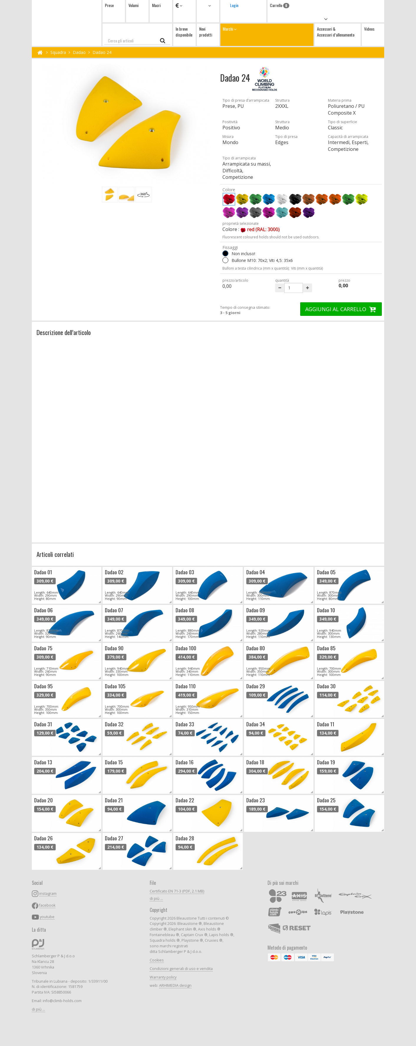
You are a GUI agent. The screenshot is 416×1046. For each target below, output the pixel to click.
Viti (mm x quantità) (307, 268)
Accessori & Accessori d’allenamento (335, 32)
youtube (47, 916)
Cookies (157, 960)
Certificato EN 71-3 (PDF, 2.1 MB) (177, 891)
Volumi (133, 5)
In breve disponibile (184, 32)
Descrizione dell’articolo (64, 332)
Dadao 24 (102, 52)
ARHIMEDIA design (175, 985)
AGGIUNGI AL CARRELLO (341, 309)
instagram (48, 893)
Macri (156, 5)
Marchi (267, 35)
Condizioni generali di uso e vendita (181, 968)
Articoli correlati (55, 554)
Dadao (79, 52)
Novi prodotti (205, 32)
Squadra (58, 52)
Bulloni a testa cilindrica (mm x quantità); (256, 268)
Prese (109, 5)
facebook (47, 905)
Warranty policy (163, 977)
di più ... (38, 1009)
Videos (369, 29)
